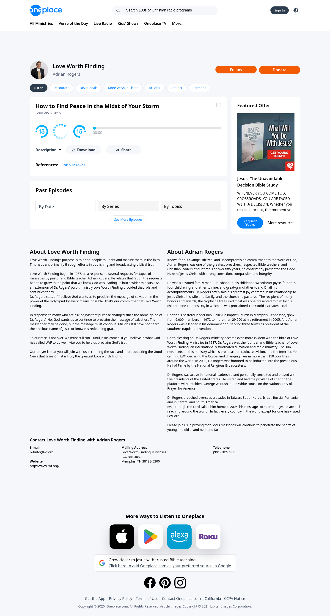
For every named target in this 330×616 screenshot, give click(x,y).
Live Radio (103, 23)
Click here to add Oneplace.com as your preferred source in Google (170, 565)
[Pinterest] (165, 582)
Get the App (95, 598)
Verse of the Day (73, 23)
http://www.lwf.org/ (44, 466)
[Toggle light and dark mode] (296, 10)
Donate (280, 69)
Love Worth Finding (79, 66)
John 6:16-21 (74, 164)
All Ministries (41, 23)
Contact (176, 88)
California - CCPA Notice (224, 598)
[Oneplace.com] (46, 10)
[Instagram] (180, 582)
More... (178, 23)
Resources (61, 88)
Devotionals (88, 88)
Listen (39, 88)
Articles (154, 88)
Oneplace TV (155, 23)
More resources (281, 222)
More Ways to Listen (123, 88)
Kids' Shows (128, 23)
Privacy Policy (120, 598)
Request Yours (250, 223)
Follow (236, 69)
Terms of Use (147, 598)
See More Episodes (128, 219)
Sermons (199, 88)
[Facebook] (150, 582)
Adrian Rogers (66, 74)
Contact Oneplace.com (181, 598)
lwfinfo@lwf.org (41, 452)
